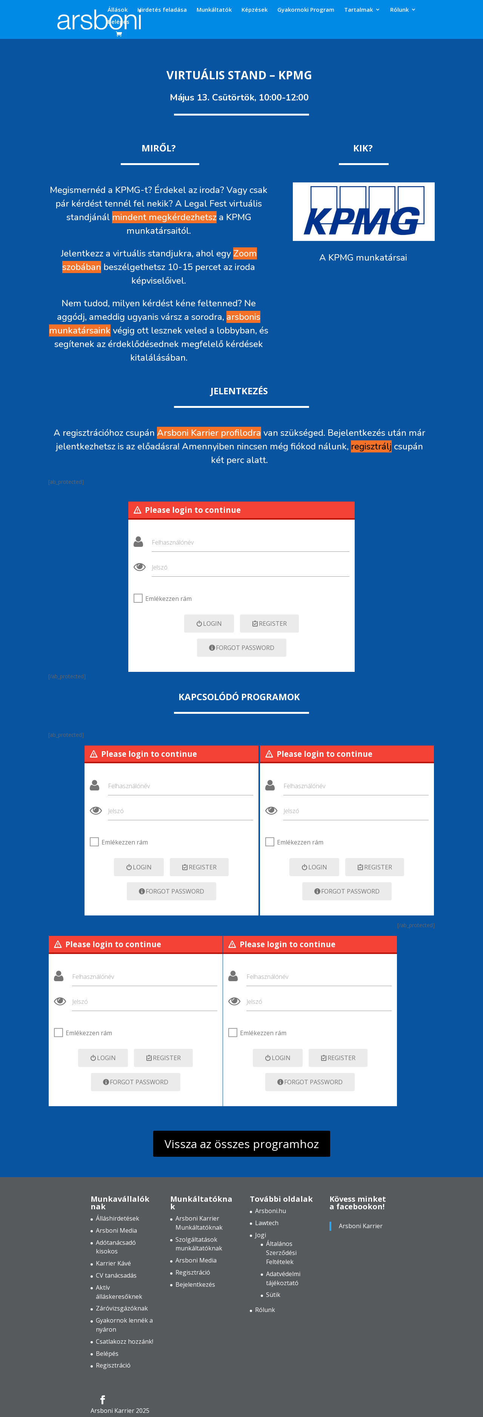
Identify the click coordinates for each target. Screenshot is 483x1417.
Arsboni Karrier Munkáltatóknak (199, 1223)
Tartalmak (358, 10)
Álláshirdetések (117, 1218)
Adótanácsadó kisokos (116, 1247)
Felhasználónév (173, 542)
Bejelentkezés (195, 1284)
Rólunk (399, 10)
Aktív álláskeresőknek (119, 1292)
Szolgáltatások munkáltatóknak (198, 1244)
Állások (118, 10)
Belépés (118, 22)
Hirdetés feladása (162, 10)
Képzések (255, 10)
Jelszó (160, 567)
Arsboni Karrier (361, 1226)
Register (269, 623)
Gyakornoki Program (305, 10)
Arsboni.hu (270, 1211)
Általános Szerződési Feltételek (281, 1252)
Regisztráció (113, 1365)
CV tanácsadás (116, 1275)
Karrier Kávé (113, 1263)
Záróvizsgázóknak (122, 1308)
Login (209, 623)
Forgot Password (241, 648)
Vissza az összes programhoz (242, 1144)
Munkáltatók (214, 10)
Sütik (273, 1294)
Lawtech (266, 1223)
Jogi (260, 1235)
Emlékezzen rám (168, 598)
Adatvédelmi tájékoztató (283, 1278)
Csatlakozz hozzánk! (124, 1341)
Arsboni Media (116, 1230)
